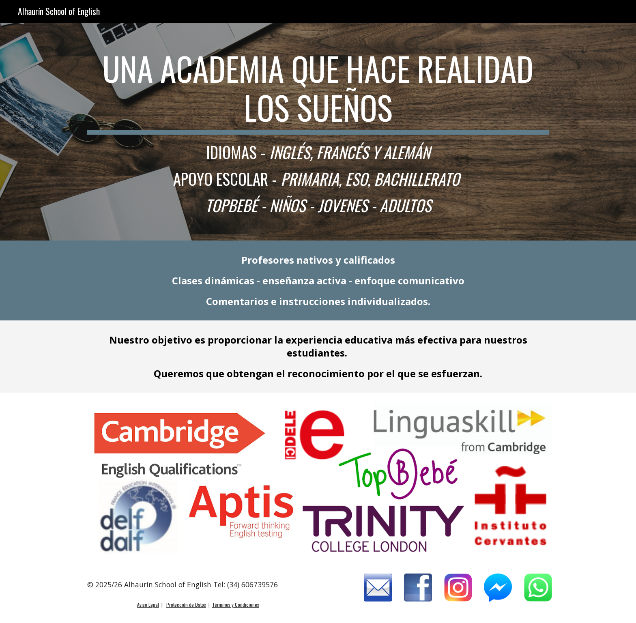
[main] (318, 131)
